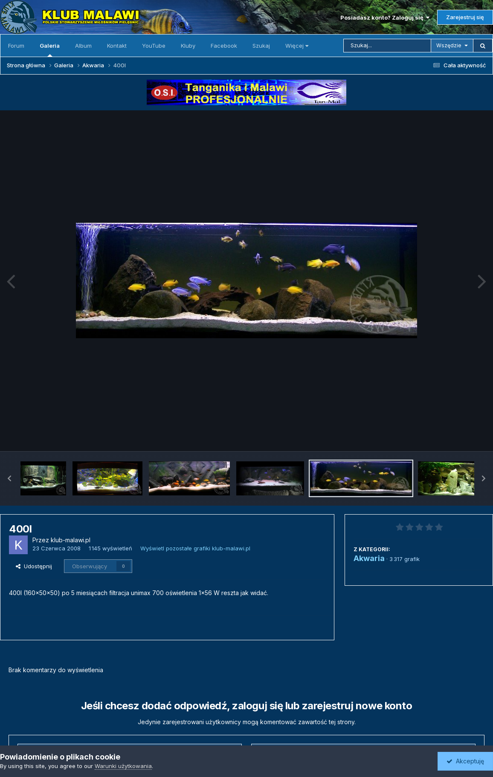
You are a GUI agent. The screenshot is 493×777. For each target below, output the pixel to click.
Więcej (296, 45)
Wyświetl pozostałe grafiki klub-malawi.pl (195, 548)
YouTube (153, 45)
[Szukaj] (387, 45)
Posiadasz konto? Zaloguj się (384, 17)
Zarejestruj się (465, 17)
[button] (9, 478)
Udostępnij (34, 566)
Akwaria (369, 558)
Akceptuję (465, 761)
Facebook (224, 45)
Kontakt (117, 45)
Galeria (50, 49)
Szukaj (261, 45)
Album (83, 45)
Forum (16, 45)
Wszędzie (448, 45)
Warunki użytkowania (123, 766)
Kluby (188, 45)
